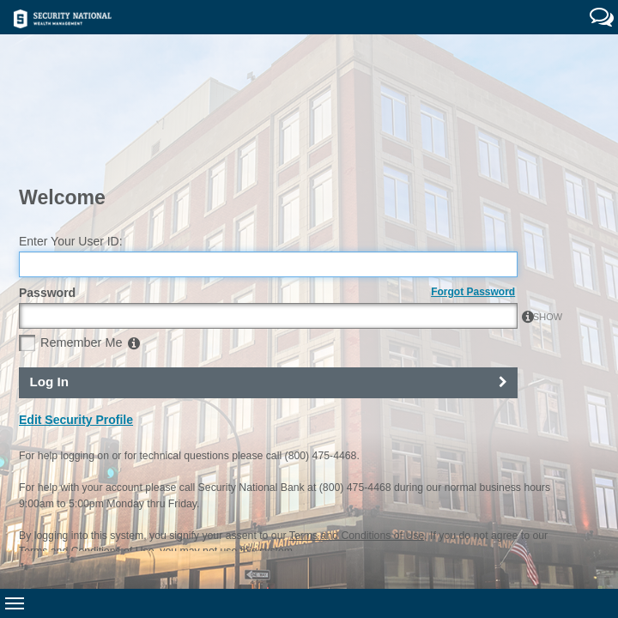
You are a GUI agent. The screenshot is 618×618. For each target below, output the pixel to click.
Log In (49, 283)
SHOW (497, 218)
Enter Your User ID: (71, 142)
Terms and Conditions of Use (356, 436)
